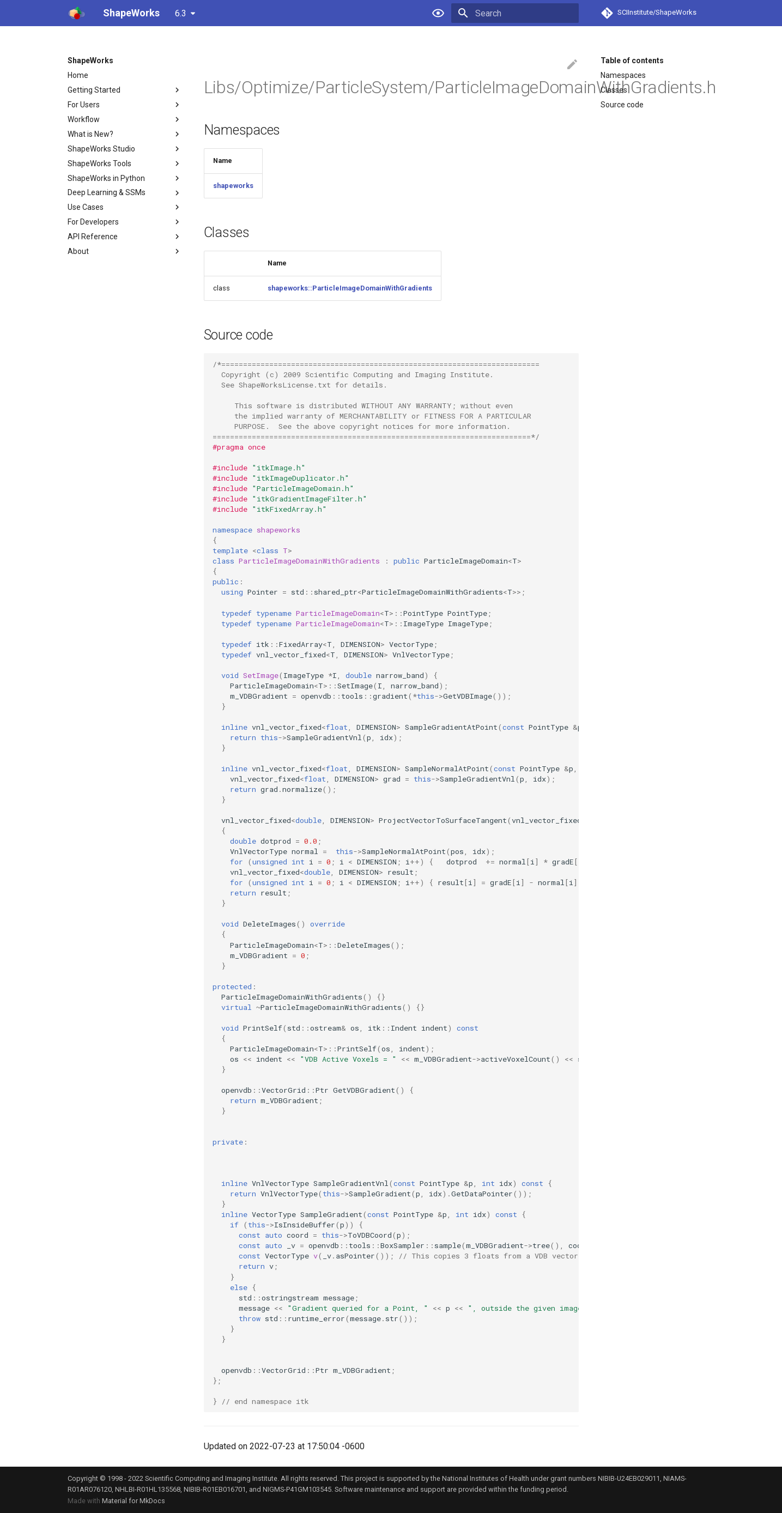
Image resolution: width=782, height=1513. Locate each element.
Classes (614, 90)
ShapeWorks (90, 60)
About (125, 251)
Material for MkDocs (133, 1501)
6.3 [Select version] (180, 13)
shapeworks (233, 185)
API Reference (125, 236)
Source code (622, 104)
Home (78, 75)
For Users (125, 105)
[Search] (515, 13)
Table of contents (632, 60)
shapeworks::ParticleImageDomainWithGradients (350, 288)
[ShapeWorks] (76, 13)
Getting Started (125, 90)
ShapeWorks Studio (125, 149)
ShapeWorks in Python (125, 178)
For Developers (125, 222)
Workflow (125, 119)
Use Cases (125, 207)
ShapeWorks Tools (125, 163)
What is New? (125, 134)
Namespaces (623, 75)
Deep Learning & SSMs (125, 193)
